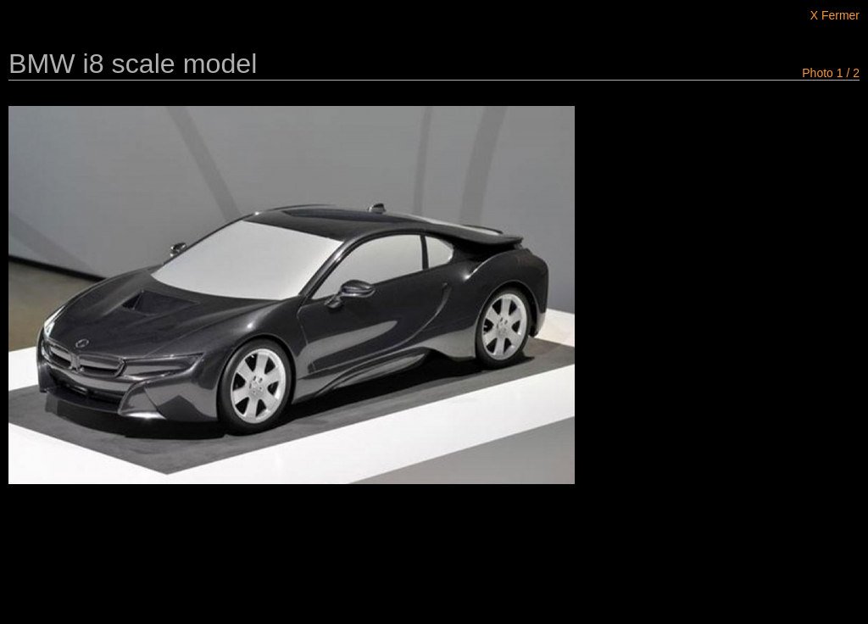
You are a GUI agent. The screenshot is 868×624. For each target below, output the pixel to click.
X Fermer (835, 15)
